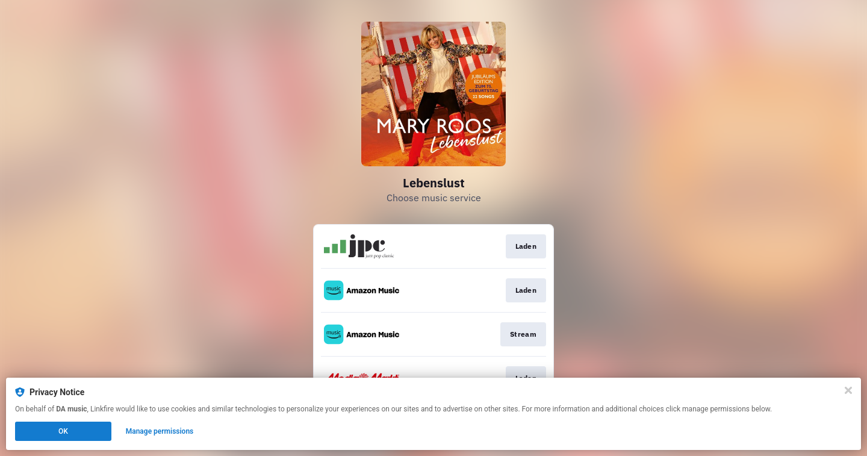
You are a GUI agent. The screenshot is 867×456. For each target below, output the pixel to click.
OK (63, 431)
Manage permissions (160, 431)
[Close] (848, 390)
